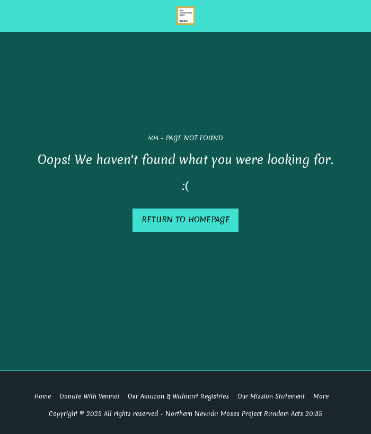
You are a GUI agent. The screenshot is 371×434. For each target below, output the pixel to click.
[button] (12, 15)
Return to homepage (186, 219)
